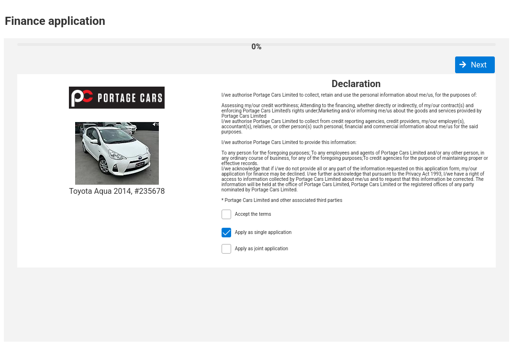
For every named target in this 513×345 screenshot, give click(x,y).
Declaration (356, 83)
